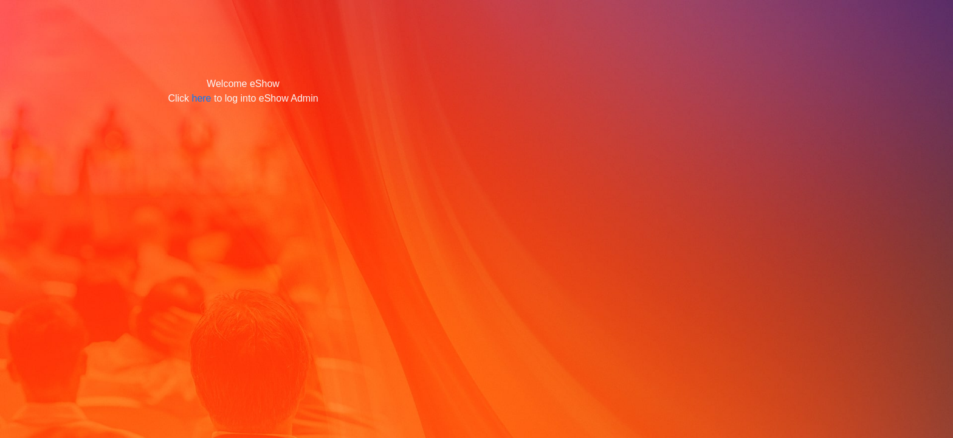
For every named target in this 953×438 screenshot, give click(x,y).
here (201, 98)
